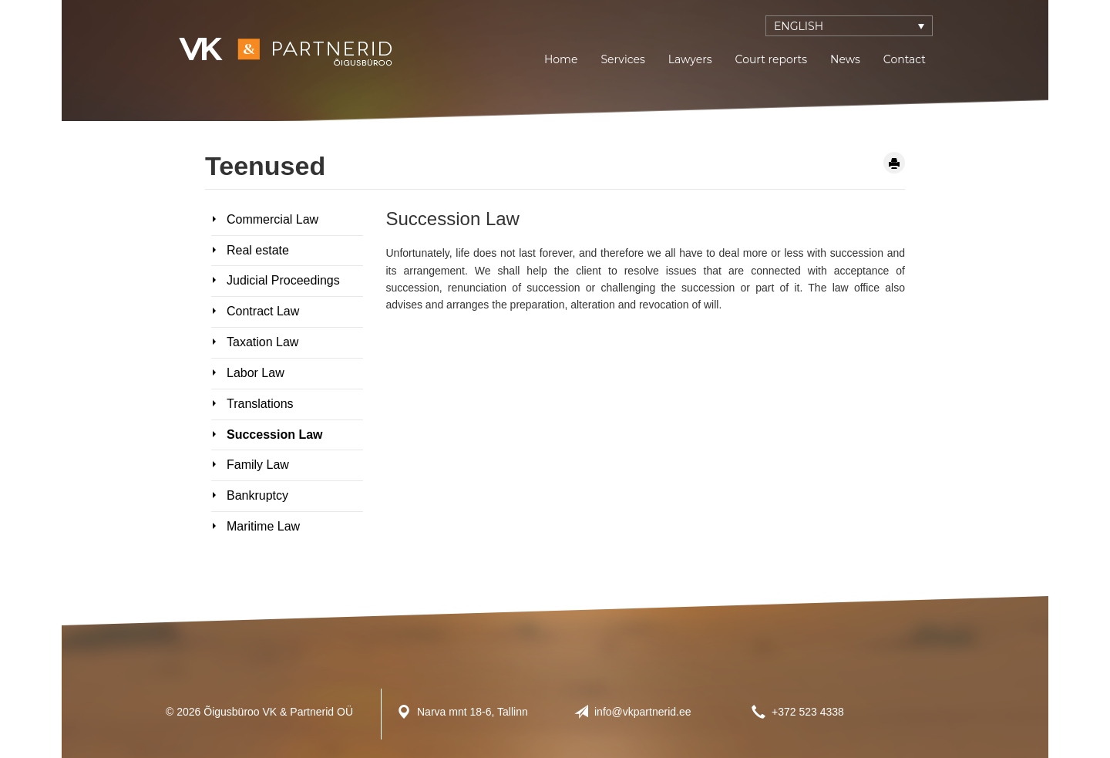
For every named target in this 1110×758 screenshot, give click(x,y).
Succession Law (275, 434)
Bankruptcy (257, 495)
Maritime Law (263, 526)
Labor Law (255, 372)
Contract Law (263, 311)
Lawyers (690, 59)
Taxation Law (262, 342)
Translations (260, 403)
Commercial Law (272, 219)
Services (622, 59)
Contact (904, 59)
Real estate (258, 250)
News (845, 59)
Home (560, 59)
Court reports (771, 59)
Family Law (258, 464)
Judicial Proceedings (283, 280)
